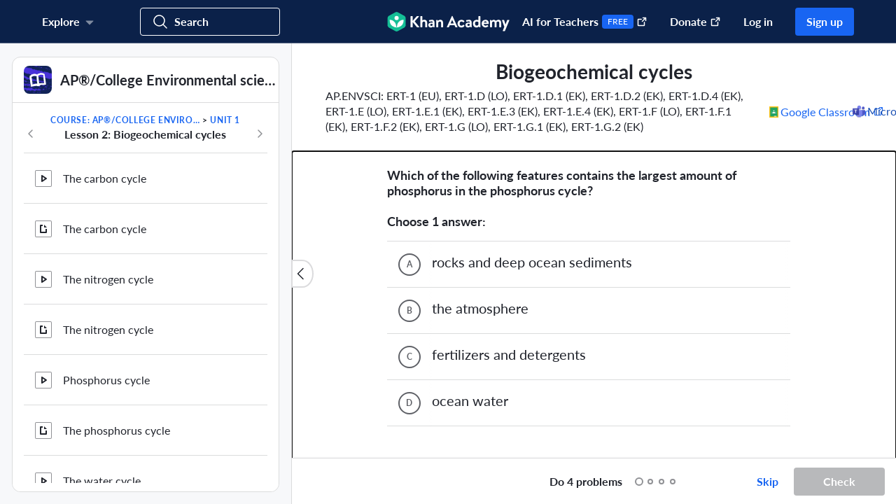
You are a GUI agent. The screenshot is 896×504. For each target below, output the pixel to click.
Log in (758, 21)
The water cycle (102, 342)
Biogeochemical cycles (118, 450)
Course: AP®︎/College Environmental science (125, 120)
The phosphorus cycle (116, 292)
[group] (594, 250)
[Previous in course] (30, 133)
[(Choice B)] (409, 192)
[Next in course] (259, 133)
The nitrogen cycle (108, 191)
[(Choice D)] (409, 285)
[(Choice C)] (409, 238)
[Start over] (524, 482)
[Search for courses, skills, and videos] (210, 22)
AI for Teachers (585, 22)
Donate (695, 21)
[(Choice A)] (409, 146)
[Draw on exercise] (317, 482)
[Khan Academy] (448, 22)
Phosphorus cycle (106, 241)
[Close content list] (302, 274)
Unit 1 (225, 120)
